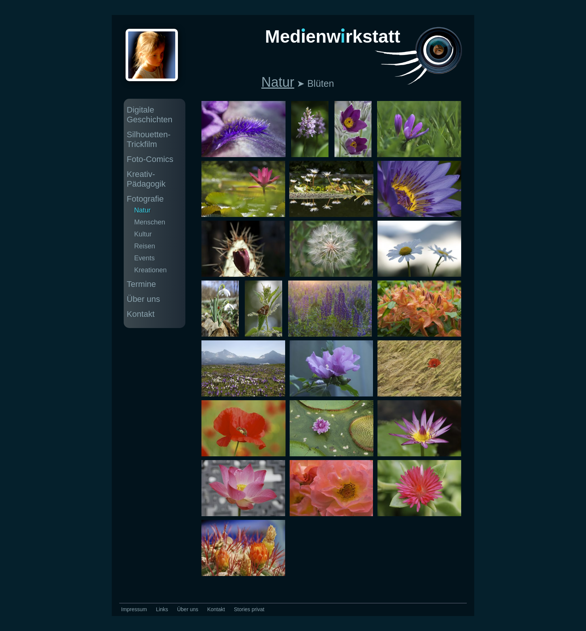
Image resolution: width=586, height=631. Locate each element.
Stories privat (249, 609)
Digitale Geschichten (149, 114)
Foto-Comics (150, 159)
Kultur (143, 234)
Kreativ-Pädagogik (146, 179)
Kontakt (141, 314)
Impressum (134, 609)
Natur (277, 82)
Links (162, 609)
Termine (141, 284)
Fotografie (145, 198)
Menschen (149, 222)
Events (144, 258)
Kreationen (150, 270)
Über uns (143, 299)
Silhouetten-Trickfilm (148, 139)
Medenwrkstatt (332, 36)
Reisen (144, 246)
